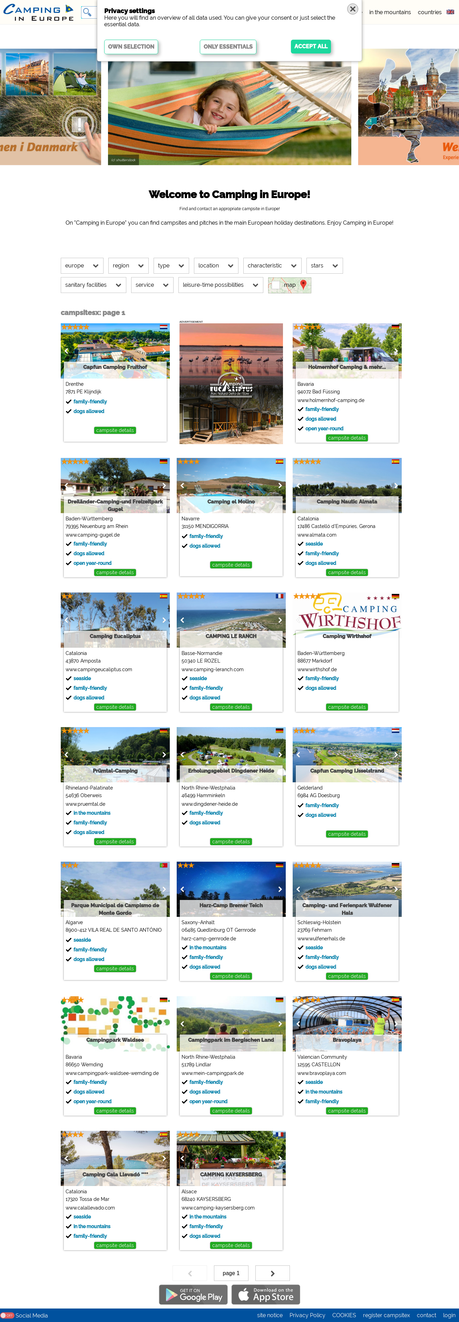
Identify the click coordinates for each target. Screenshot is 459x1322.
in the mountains (390, 12)
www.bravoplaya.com (314, 1073)
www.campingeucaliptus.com (91, 669)
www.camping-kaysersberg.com (210, 1208)
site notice (270, 1315)
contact (426, 1315)
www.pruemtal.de (77, 804)
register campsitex (386, 1315)
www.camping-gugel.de (85, 535)
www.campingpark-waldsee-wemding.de (104, 1073)
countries (430, 12)
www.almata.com (309, 535)
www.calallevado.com (82, 1208)
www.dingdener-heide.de (202, 804)
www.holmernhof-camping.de (323, 400)
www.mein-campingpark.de (205, 1073)
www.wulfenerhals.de (313, 938)
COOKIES (344, 1315)
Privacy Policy (307, 1315)
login (449, 1315)
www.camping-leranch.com (205, 669)
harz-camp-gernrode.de (201, 938)
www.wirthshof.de (309, 669)
